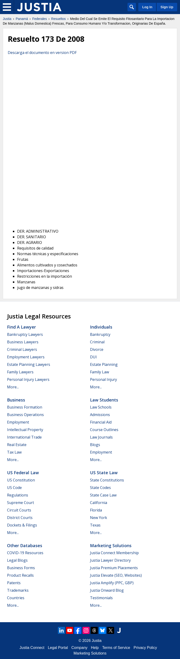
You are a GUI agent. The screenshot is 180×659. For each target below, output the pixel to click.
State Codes (100, 487)
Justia (7, 19)
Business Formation (24, 407)
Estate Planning (104, 364)
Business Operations (25, 414)
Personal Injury (103, 379)
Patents (14, 582)
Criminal (97, 342)
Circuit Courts (19, 510)
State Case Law (103, 495)
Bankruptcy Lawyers (25, 334)
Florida (96, 510)
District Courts (20, 517)
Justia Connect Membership (114, 552)
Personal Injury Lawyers (28, 379)
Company (79, 648)
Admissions (100, 414)
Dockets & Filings (22, 525)
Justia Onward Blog (107, 590)
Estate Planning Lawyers (28, 364)
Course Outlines (104, 429)
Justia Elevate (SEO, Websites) (116, 575)
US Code (14, 487)
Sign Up (167, 7)
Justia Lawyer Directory (110, 560)
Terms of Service (116, 648)
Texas (95, 525)
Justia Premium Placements (114, 567)
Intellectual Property (25, 429)
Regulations (17, 495)
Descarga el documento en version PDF (42, 52)
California (98, 502)
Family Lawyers (20, 372)
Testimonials (101, 597)
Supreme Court (20, 502)
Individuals (101, 327)
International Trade (24, 437)
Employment (18, 422)
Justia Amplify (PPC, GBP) (112, 582)
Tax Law (14, 452)
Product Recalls (20, 575)
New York (98, 517)
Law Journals (101, 437)
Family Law (99, 372)
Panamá (22, 19)
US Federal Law (23, 472)
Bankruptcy (100, 334)
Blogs (95, 444)
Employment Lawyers (26, 357)
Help (95, 648)
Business (16, 400)
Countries (15, 597)
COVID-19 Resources (25, 552)
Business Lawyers (22, 342)
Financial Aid (101, 422)
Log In (147, 7)
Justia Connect (31, 648)
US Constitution (21, 480)
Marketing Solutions (110, 545)
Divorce (96, 349)
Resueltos (58, 19)
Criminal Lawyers (22, 349)
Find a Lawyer (21, 327)
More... (13, 387)
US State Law (104, 472)
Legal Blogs (17, 560)
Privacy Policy (145, 648)
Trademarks (18, 590)
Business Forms (21, 567)
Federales (39, 19)
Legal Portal (58, 648)
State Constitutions (107, 480)
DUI (93, 357)
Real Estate (16, 444)
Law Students (104, 400)
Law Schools (101, 407)
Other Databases (24, 545)
